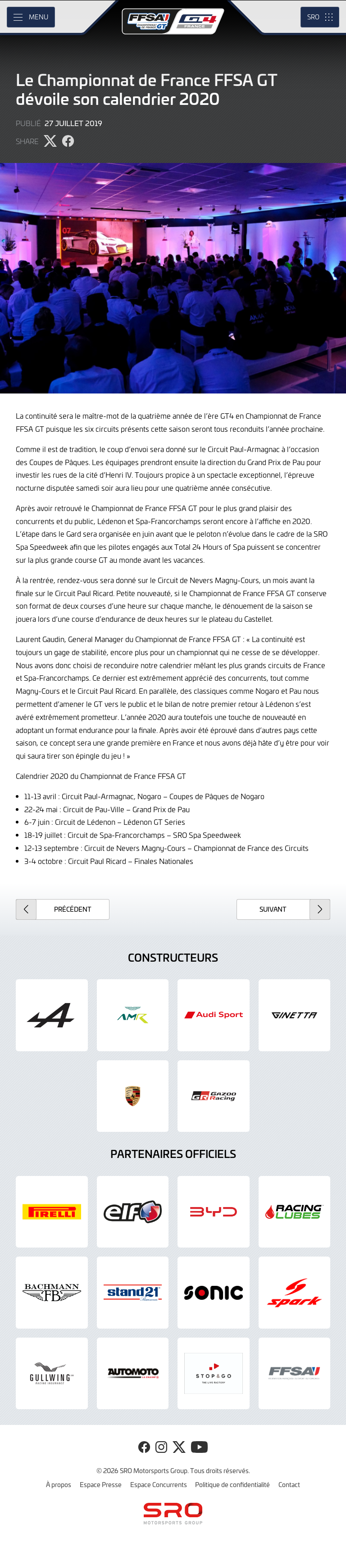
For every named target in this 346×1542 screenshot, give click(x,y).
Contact (289, 1484)
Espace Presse (101, 1484)
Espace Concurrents (158, 1484)
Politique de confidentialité (232, 1484)
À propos (58, 1484)
